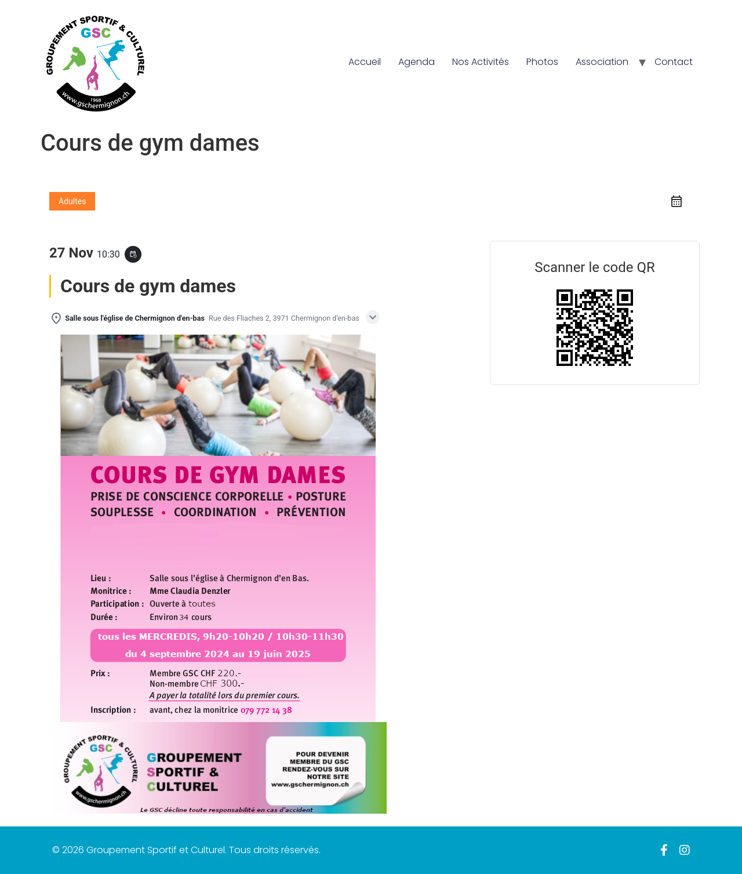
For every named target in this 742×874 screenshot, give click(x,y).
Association (602, 61)
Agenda (416, 61)
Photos (542, 61)
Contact (673, 61)
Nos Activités (480, 61)
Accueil (364, 61)
